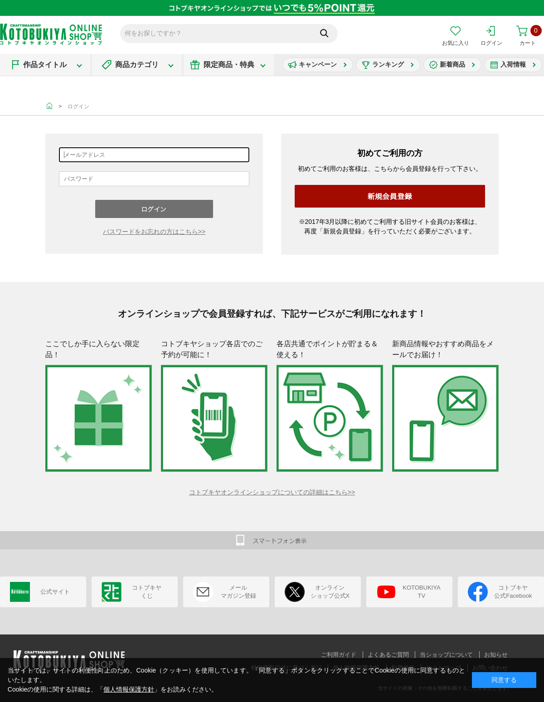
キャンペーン (318, 64)
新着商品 (452, 64)
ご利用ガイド (338, 654)
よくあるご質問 (388, 654)
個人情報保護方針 (128, 689)
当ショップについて (446, 654)
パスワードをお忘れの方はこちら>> (154, 231)
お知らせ (496, 654)
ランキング (388, 64)
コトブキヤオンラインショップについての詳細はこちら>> (272, 492)
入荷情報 (513, 64)
